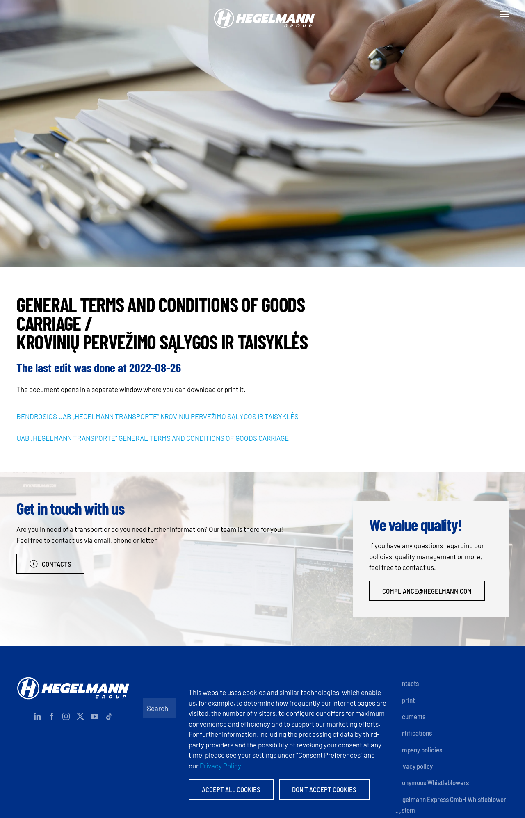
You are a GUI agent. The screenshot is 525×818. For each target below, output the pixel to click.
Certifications (413, 733)
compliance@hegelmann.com (427, 591)
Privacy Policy (220, 765)
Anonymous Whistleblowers (432, 782)
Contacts (50, 564)
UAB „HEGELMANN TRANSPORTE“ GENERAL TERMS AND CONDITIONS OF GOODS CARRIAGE (152, 438)
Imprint (405, 700)
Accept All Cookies (231, 789)
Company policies (418, 749)
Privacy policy (414, 766)
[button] (504, 14)
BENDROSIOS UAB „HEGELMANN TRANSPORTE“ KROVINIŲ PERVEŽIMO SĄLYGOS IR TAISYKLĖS (157, 416)
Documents (410, 716)
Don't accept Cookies (324, 789)
